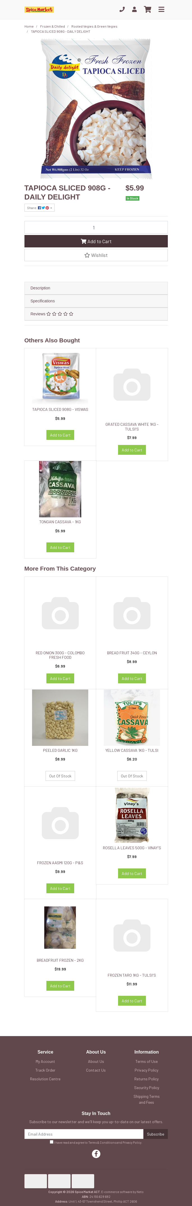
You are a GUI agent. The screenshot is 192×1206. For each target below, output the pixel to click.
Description (40, 288)
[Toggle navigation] (161, 10)
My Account (45, 1061)
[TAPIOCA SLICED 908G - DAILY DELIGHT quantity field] (96, 227)
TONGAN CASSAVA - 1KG (60, 521)
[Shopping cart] (147, 10)
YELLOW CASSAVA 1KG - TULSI (131, 750)
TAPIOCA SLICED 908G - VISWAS (60, 409)
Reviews (52, 314)
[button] (96, 255)
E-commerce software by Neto (122, 1192)
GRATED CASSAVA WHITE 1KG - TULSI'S (132, 426)
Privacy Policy (146, 1070)
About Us (96, 1061)
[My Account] (134, 9)
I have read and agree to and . (96, 1142)
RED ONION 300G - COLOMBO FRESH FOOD (60, 655)
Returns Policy (146, 1078)
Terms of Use (146, 1061)
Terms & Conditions (102, 1142)
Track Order (45, 1070)
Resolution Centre (45, 1078)
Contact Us (96, 1070)
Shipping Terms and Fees (147, 1099)
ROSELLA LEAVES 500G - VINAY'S (132, 847)
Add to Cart (96, 241)
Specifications (43, 301)
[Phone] (122, 9)
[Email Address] (84, 1134)
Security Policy (146, 1087)
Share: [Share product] (38, 208)
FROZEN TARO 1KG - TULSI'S (132, 975)
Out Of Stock (60, 775)
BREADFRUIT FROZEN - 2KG (60, 960)
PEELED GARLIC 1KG (60, 750)
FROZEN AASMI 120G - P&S (60, 862)
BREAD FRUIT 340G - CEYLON (132, 652)
